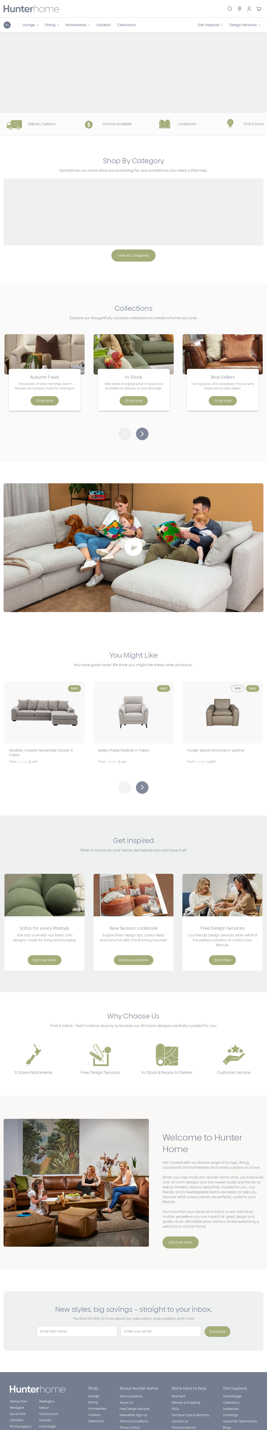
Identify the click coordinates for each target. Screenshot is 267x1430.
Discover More (180, 1242)
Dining (93, 1402)
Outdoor (103, 24)
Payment (178, 1396)
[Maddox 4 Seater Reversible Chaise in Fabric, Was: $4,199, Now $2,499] (44, 712)
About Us (126, 1403)
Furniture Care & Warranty (191, 1415)
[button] (125, 434)
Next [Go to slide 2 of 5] (142, 787)
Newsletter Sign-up (133, 1415)
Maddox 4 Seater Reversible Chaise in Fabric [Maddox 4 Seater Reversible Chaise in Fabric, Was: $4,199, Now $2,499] (41, 752)
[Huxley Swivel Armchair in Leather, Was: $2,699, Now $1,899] (222, 712)
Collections (231, 1403)
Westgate (17, 1408)
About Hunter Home (139, 1388)
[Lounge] (30, 25)
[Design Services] (244, 25)
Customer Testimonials (240, 1421)
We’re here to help (189, 1388)
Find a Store (241, 124)
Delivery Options (29, 124)
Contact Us (180, 1421)
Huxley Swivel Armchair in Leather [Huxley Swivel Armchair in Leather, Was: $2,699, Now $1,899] (215, 750)
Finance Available (104, 124)
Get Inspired (235, 1388)
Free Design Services (135, 1409)
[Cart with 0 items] (258, 8)
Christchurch (48, 1414)
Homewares (97, 1409)
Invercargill (47, 1426)
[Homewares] (77, 25)
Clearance (126, 24)
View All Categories (133, 255)
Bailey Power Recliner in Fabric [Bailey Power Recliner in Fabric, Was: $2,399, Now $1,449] (124, 750)
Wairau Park (18, 1401)
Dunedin (45, 1420)
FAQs (175, 1409)
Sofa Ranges (232, 1396)
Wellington (47, 1401)
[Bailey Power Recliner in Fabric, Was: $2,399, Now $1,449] (133, 712)
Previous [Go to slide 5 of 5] (125, 787)
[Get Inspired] (210, 25)
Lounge (93, 1396)
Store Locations (131, 1396)
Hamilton (17, 1420)
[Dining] (52, 25)
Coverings (230, 1415)
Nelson (44, 1408)
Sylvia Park (18, 1414)
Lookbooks (175, 124)
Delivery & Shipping (186, 1403)
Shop (93, 1388)
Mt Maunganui (20, 1426)
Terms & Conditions (134, 1421)
